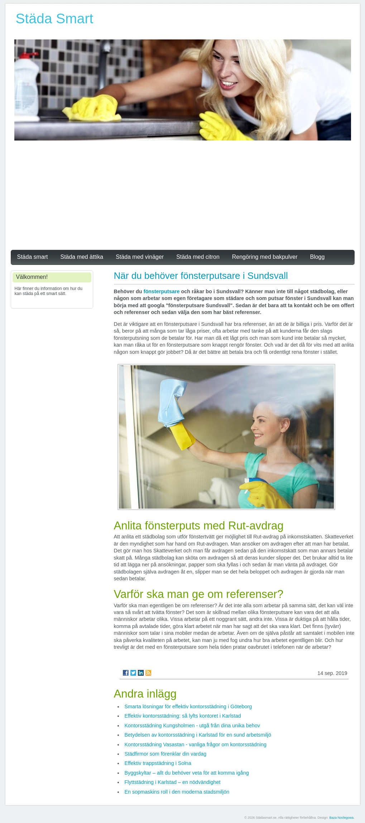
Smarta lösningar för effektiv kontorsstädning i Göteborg (188, 706)
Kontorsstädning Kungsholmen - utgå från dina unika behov (192, 725)
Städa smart (32, 257)
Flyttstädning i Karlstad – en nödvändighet (173, 782)
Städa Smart (54, 18)
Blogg (317, 257)
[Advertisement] (183, 194)
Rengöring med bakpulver (265, 257)
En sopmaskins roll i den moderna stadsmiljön (177, 792)
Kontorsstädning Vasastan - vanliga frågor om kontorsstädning (196, 744)
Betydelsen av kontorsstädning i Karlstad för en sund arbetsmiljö (198, 735)
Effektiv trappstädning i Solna (158, 763)
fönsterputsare (162, 291)
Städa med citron (198, 257)
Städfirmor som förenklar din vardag (166, 754)
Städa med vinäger (140, 257)
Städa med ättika (82, 257)
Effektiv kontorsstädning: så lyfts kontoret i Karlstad (183, 716)
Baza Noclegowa (341, 817)
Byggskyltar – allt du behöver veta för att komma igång (187, 773)
